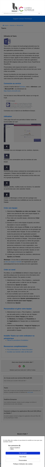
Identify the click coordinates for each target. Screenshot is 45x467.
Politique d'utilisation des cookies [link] (22, 464)
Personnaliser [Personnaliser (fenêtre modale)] (23, 460)
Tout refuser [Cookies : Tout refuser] (22, 456)
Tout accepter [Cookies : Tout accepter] (23, 453)
